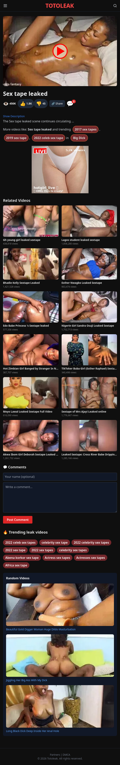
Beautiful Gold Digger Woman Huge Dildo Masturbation (41, 629)
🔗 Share (57, 103)
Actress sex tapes (57, 558)
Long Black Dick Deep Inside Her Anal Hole (32, 731)
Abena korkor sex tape (22, 558)
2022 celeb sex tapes (20, 542)
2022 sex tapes (42, 550)
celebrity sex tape (54, 542)
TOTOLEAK (59, 5)
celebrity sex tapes (73, 550)
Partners (55, 754)
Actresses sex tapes (90, 558)
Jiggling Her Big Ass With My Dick (26, 680)
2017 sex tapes (86, 129)
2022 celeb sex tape (48, 138)
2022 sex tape (15, 550)
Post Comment (18, 520)
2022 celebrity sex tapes (91, 542)
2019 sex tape (16, 138)
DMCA (66, 754)
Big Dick (79, 138)
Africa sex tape (16, 565)
